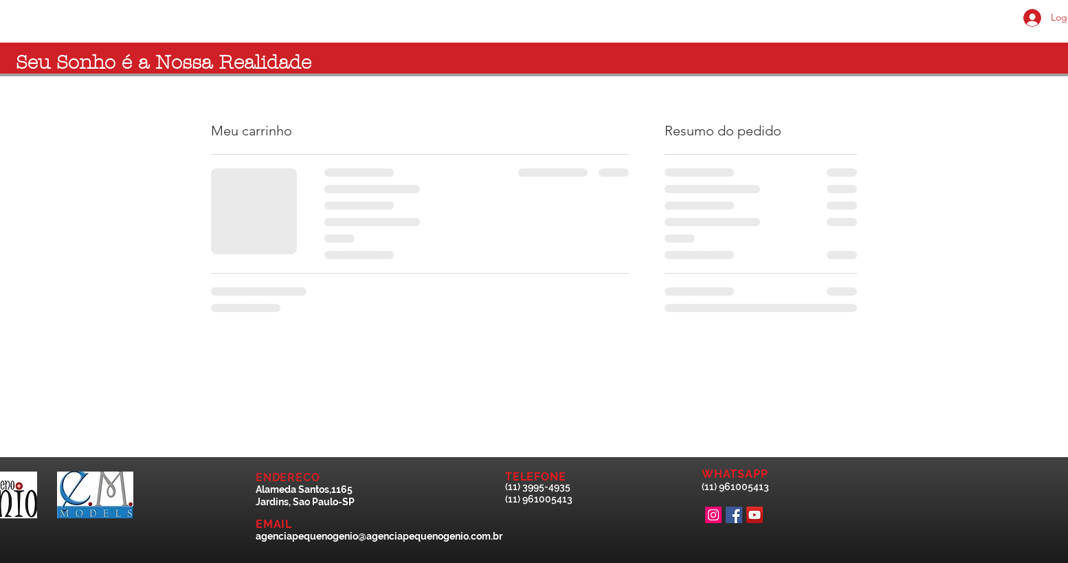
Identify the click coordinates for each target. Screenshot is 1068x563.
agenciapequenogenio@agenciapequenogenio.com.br (379, 536)
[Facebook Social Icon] (734, 515)
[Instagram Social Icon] (713, 515)
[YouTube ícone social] (754, 515)
